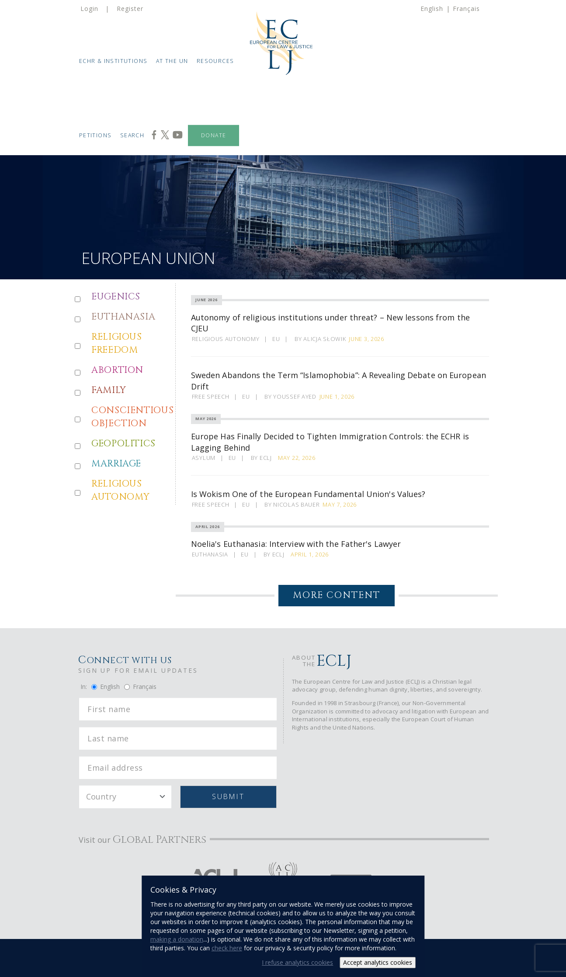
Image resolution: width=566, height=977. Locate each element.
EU (276, 339)
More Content (336, 595)
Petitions (95, 135)
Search (132, 135)
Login (89, 8)
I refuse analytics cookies (297, 962)
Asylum (203, 458)
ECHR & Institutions (113, 61)
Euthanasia (210, 554)
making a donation (176, 939)
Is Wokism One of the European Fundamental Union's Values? (308, 494)
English (431, 8)
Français (466, 8)
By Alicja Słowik (320, 339)
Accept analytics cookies (377, 962)
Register (130, 8)
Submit (228, 796)
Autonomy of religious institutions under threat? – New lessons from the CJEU (330, 323)
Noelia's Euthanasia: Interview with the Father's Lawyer (296, 544)
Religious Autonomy (226, 339)
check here (227, 948)
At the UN (172, 61)
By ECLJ (263, 458)
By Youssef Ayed (290, 396)
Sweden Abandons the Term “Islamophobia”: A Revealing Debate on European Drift (338, 381)
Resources (215, 61)
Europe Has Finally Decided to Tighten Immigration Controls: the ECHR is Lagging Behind (330, 442)
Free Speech (210, 396)
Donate (213, 135)
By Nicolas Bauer (291, 504)
